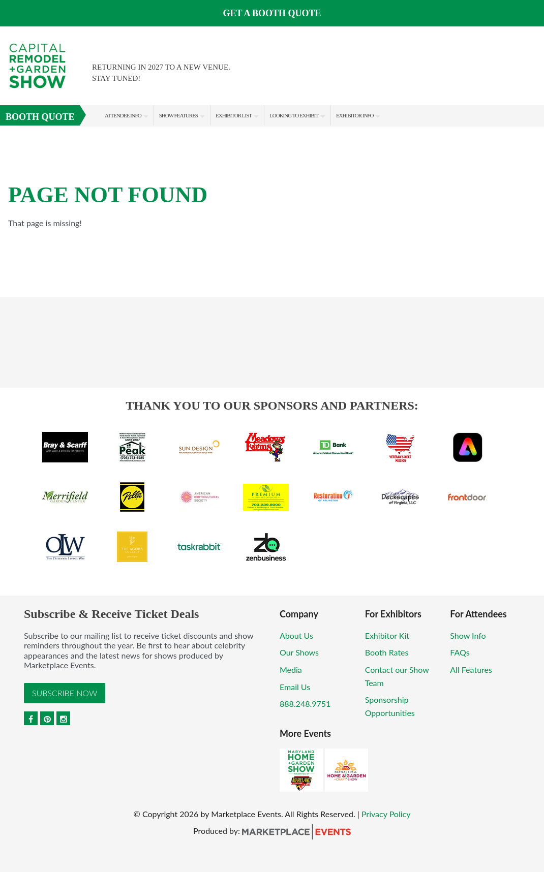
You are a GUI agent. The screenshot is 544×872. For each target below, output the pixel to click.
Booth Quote (40, 117)
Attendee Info (123, 115)
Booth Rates (387, 652)
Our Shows (299, 652)
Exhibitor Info (355, 115)
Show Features (178, 115)
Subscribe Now (64, 693)
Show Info (468, 635)
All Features (471, 669)
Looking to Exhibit (293, 115)
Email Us (295, 687)
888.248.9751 (305, 703)
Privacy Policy (386, 814)
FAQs (459, 652)
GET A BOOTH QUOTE (272, 13)
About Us (296, 635)
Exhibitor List (234, 115)
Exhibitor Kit (387, 635)
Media (291, 669)
